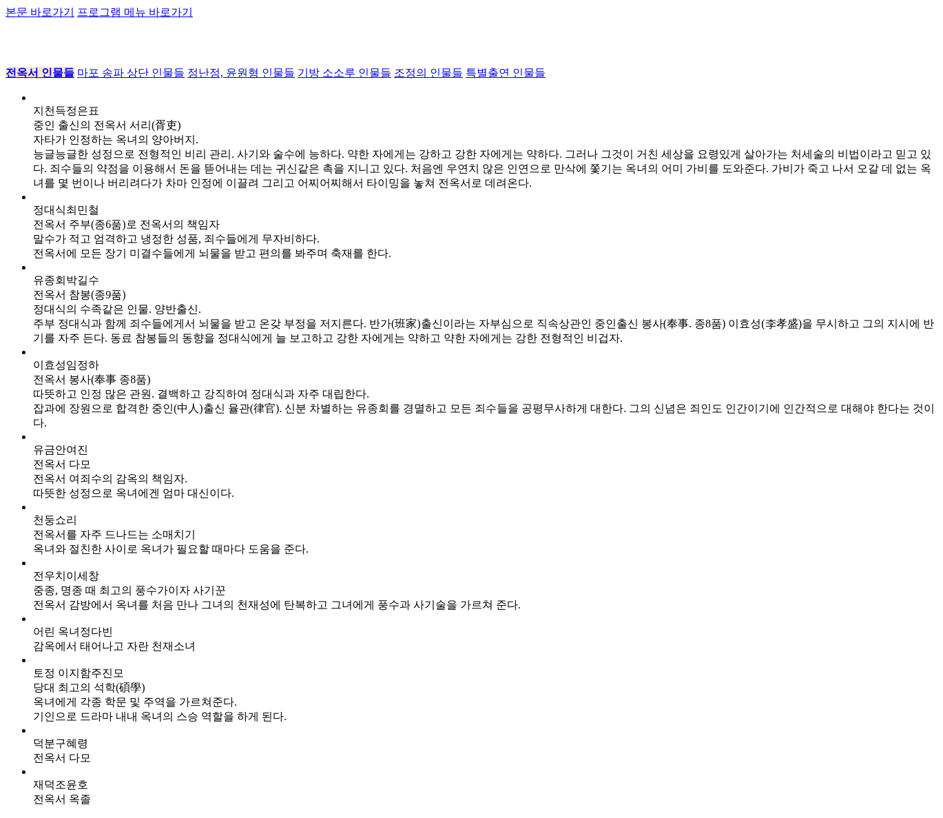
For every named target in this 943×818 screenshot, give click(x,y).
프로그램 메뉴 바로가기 (135, 12)
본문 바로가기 (40, 12)
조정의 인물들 (428, 73)
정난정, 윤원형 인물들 (241, 73)
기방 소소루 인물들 (344, 73)
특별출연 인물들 (506, 73)
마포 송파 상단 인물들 (131, 73)
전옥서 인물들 (40, 73)
